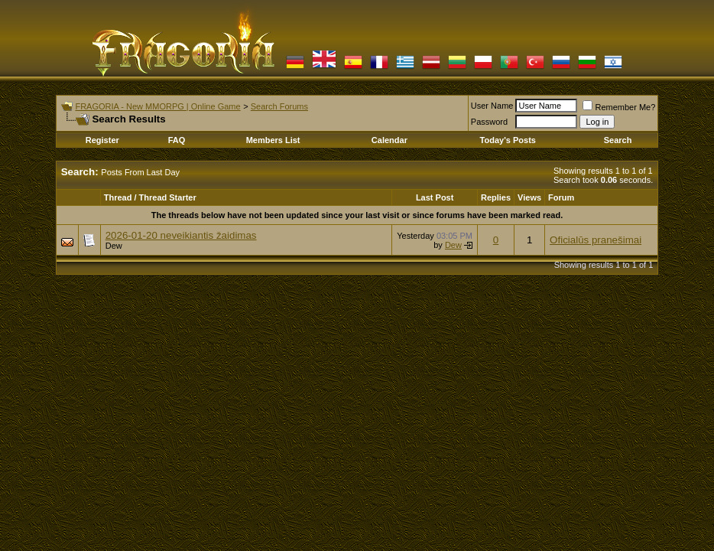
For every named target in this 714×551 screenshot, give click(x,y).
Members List (273, 140)
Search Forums (279, 106)
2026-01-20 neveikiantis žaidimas (181, 235)
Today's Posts (508, 140)
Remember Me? (619, 107)
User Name (492, 105)
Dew (113, 245)
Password (489, 121)
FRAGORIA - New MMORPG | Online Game (157, 106)
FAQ (177, 140)
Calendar (389, 140)
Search (618, 140)
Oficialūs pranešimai (595, 240)
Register (102, 140)
